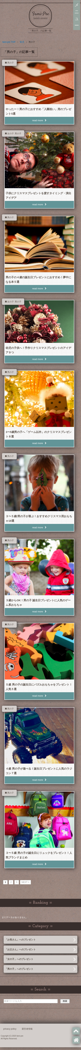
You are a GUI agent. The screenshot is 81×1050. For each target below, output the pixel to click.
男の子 (10, 63)
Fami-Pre (40, 14)
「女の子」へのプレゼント (40, 959)
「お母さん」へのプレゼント (40, 940)
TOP (8, 42)
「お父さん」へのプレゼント (40, 950)
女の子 (10, 133)
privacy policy (9, 1029)
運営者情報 (27, 1029)
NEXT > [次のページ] (25, 882)
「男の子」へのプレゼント (40, 969)
